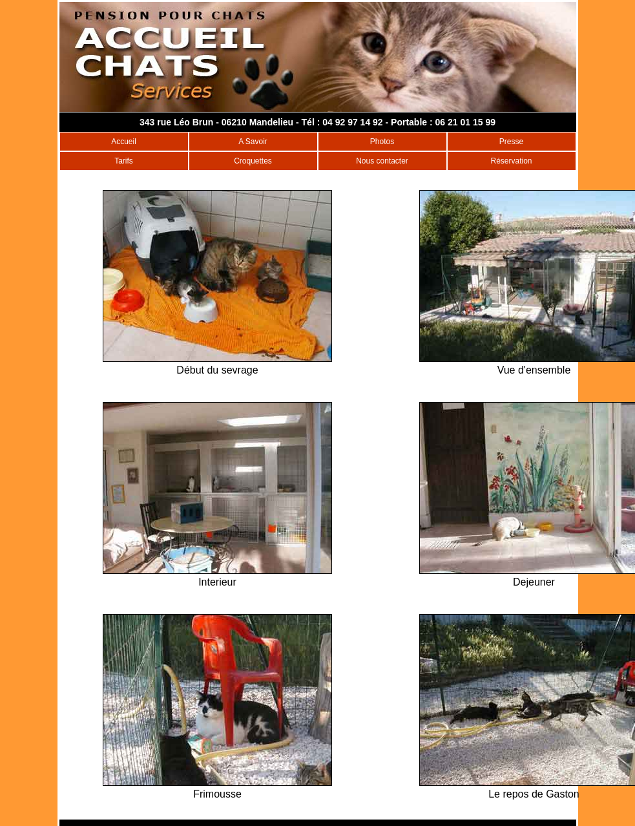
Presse (511, 141)
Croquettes (253, 160)
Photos (382, 141)
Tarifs (123, 160)
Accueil (123, 141)
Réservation (511, 160)
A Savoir (252, 141)
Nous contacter (382, 160)
